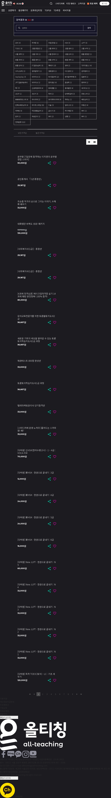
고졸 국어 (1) (52, 48)
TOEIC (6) (18, 48)
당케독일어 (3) (70, 94)
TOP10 (48, 10)
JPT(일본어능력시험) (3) (21, 85)
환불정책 (3, 714)
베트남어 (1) (85, 99)
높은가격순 (40, 132)
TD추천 (57, 10)
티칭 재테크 (71, 3)
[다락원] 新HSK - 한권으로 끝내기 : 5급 (35, 517)
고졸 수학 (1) (85, 48)
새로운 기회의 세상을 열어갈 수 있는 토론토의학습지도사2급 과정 (36, 339)
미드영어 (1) (69, 71)
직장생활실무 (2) (37, 111)
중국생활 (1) (52, 88)
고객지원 (81, 3)
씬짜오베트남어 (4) (21, 105)
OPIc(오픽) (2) (20, 71)
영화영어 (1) (52, 71)
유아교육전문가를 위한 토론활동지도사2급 (36, 317)
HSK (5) (67, 43)
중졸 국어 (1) (19, 60)
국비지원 (67, 10)
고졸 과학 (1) (19, 54)
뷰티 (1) (84, 111)
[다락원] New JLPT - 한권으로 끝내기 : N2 (36, 630)
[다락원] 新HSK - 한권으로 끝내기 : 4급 (35, 495)
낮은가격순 (22, 132)
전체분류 (20, 122)
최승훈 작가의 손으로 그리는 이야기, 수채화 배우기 (36, 202)
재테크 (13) (52, 65)
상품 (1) (67, 116)
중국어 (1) (84, 82)
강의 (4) (18, 43)
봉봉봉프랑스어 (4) (21, 99)
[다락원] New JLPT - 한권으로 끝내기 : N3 (36, 608)
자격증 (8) (35, 43)
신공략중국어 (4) (37, 88)
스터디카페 (59, 3)
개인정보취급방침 (7, 701)
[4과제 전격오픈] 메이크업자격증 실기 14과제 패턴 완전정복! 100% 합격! (36, 295)
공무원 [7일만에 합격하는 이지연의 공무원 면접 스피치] (37, 158)
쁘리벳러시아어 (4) (54, 99)
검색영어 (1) (85, 71)
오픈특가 (12, 10)
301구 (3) (35, 94)
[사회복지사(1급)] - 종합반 (29, 248)
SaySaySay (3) (20, 77)
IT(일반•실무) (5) (37, 65)
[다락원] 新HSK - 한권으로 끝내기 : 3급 (35, 472)
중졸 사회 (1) (85, 60)
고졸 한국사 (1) (53, 54)
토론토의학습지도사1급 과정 (30, 383)
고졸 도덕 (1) (69, 54)
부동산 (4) (84, 105)
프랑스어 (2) (85, 94)
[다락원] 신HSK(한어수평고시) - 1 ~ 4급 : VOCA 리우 (36, 451)
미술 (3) (51, 105)
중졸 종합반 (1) (86, 54)
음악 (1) (18, 116)
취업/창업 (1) (52, 43)
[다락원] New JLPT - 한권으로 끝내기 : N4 (36, 586)
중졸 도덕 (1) (19, 65)
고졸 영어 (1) (69, 48)
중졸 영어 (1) (36, 60)
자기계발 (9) (69, 111)
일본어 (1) (84, 77)
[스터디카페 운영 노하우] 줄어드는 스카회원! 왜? (36, 429)
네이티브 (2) (36, 77)
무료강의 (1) (36, 116)
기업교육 (3, 707)
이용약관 (3, 698)
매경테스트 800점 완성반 (29, 360)
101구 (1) (18, 94)
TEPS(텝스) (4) (86, 65)
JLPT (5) (84, 43)
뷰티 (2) (51, 116)
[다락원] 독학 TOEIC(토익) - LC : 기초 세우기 (36, 675)
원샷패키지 (23, 10)
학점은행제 (4, 711)
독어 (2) (51, 94)
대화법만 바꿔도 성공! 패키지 (31, 223)
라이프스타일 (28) (38, 105)
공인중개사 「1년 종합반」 (30, 179)
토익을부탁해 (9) (70, 77)
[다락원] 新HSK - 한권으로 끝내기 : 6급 (35, 539)
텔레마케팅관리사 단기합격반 (31, 405)
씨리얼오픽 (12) (53, 77)
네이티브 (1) (36, 82)
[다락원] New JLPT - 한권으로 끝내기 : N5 (36, 563)
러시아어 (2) (36, 99)
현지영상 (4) (52, 82)
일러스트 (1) (69, 105)
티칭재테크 (4, 704)
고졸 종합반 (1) (37, 48)
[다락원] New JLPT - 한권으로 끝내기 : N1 (36, 653)
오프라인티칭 (36, 10)
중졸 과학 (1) (69, 60)
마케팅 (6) (18, 111)
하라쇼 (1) (68, 99)
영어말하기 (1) (37, 71)
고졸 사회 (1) (36, 54)
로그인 (104, 3)
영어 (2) (67, 65)
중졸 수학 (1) (52, 60)
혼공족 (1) (68, 82)
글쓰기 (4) (51, 111)
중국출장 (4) (69, 88)
